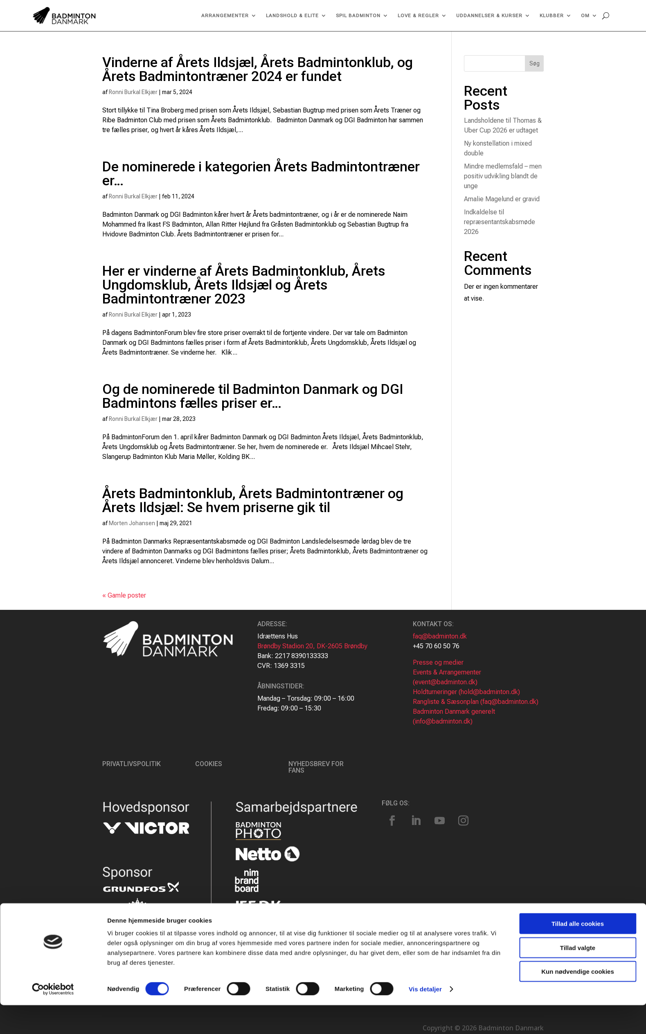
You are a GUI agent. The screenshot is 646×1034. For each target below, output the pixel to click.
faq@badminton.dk (440, 636)
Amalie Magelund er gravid (502, 199)
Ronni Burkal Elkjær (133, 92)
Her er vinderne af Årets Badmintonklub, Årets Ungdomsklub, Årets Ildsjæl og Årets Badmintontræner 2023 (243, 285)
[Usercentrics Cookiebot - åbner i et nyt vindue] (53, 1018)
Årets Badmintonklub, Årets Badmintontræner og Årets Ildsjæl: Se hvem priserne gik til (252, 500)
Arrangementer (225, 15)
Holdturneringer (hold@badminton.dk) (466, 692)
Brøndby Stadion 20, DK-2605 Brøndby (312, 646)
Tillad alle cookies (577, 952)
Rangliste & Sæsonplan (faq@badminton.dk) (475, 702)
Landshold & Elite (292, 15)
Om (585, 15)
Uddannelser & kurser (489, 15)
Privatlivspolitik (131, 764)
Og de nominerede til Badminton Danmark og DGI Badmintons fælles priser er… (252, 396)
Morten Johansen (132, 523)
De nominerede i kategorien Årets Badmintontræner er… (261, 173)
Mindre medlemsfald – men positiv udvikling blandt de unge (503, 176)
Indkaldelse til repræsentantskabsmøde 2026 (499, 222)
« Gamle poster (124, 595)
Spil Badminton (358, 15)
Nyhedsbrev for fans (316, 767)
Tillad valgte (577, 976)
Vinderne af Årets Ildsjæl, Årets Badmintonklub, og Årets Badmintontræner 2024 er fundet (257, 69)
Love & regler (418, 15)
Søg (534, 63)
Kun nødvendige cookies (577, 1000)
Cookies (208, 764)
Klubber (552, 15)
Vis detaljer (425, 1017)
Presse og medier (438, 662)
